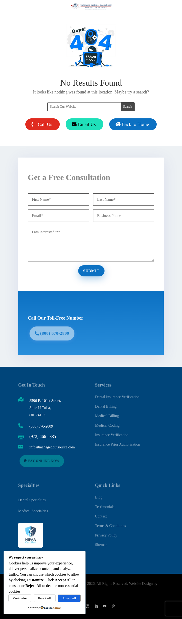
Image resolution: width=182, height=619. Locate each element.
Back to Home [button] (135, 124)
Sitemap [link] (101, 542)
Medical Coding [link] (107, 423)
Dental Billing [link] (106, 404)
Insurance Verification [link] (111, 432)
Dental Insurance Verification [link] (117, 394)
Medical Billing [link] (107, 413)
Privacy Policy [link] (106, 533)
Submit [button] (91, 271)
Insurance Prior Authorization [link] (117, 442)
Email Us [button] (87, 124)
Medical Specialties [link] (33, 510)
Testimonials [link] (104, 504)
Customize (20, 598)
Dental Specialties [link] (32, 499)
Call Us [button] (45, 124)
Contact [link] (101, 514)
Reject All (44, 598)
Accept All (69, 598)
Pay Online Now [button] (44, 460)
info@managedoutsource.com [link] (52, 447)
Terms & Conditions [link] (110, 523)
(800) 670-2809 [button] (56, 332)
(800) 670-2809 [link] (41, 426)
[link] (44, 607)
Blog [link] (98, 495)
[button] (87, 606)
